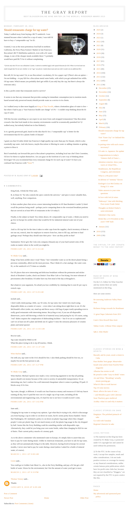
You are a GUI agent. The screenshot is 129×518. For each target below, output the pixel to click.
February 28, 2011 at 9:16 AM (27, 249)
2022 (98, 41)
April (101, 119)
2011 (98, 84)
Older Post (84, 498)
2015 (98, 69)
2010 (98, 231)
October (102, 96)
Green (13, 461)
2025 (98, 30)
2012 (98, 81)
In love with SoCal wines (108, 197)
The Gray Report (64, 12)
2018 (98, 57)
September (103, 100)
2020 (98, 49)
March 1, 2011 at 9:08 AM (25, 454)
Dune (30, 163)
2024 (98, 34)
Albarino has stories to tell (103, 371)
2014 (98, 73)
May (101, 115)
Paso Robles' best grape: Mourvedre (107, 361)
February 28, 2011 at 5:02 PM (27, 402)
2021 (98, 45)
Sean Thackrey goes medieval (105, 398)
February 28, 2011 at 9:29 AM (27, 292)
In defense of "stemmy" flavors (110, 179)
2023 (98, 37)
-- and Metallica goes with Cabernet (107, 395)
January (102, 226)
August (102, 104)
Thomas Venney (17, 479)
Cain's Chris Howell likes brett (105, 320)
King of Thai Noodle (45, 106)
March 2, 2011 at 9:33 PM (25, 472)
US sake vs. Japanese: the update (111, 151)
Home (46, 498)
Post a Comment (10, 493)
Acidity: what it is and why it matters (107, 401)
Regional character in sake (103, 424)
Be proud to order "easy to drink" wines (108, 374)
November (103, 92)
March (101, 123)
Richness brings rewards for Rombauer (108, 308)
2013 (98, 77)
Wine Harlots (16, 353)
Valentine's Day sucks (107, 215)
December (103, 88)
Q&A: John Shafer (100, 332)
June (101, 111)
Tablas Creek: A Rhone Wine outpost (107, 326)
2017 (98, 61)
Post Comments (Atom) (24, 503)
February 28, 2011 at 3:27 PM (27, 365)
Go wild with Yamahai (102, 420)
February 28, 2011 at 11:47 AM (28, 347)
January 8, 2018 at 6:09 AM (26, 487)
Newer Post (8, 498)
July (101, 107)
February (102, 127)
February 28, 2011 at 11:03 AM (28, 329)
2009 (98, 235)
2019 (98, 53)
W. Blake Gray (16, 256)
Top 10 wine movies (101, 388)
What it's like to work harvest (104, 384)
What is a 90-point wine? (108, 176)
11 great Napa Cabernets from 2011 (107, 314)
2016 (98, 65)
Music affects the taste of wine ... (106, 391)
